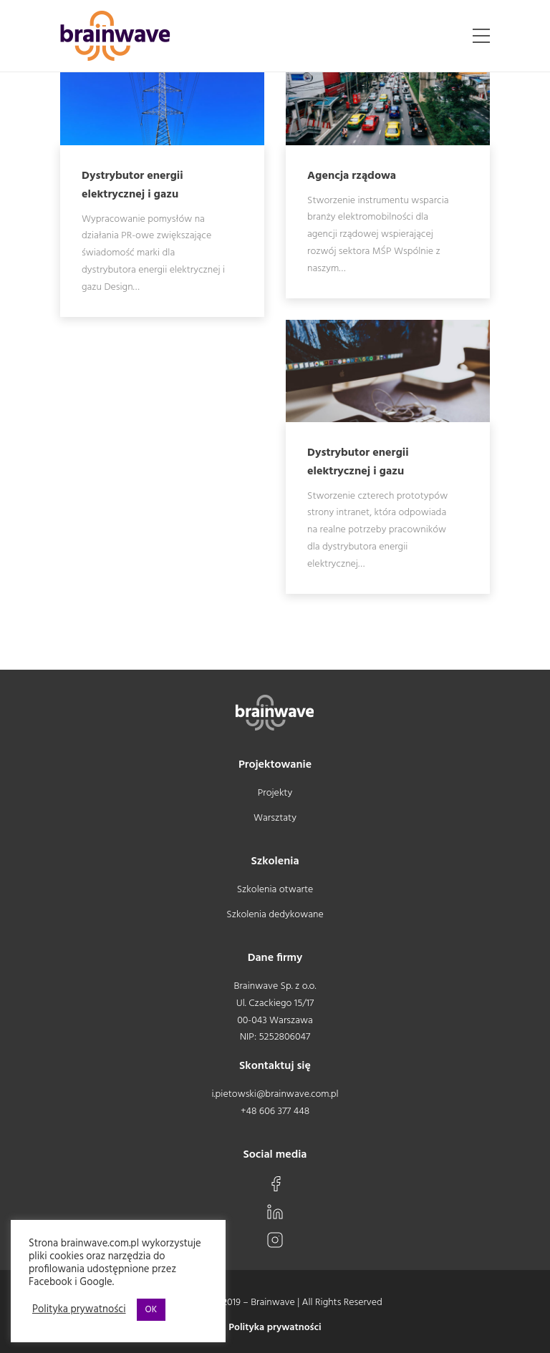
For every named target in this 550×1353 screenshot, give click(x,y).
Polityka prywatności (275, 1327)
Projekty (275, 793)
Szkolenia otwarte (275, 889)
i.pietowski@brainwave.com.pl (274, 1094)
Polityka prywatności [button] (79, 1310)
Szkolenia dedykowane (274, 915)
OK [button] (151, 1309)
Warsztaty (275, 818)
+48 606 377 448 (275, 1111)
